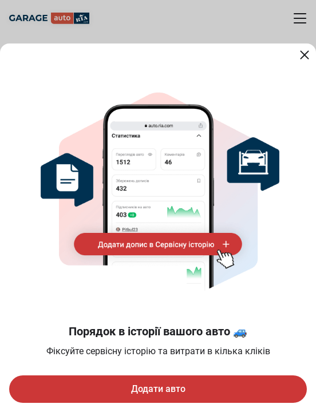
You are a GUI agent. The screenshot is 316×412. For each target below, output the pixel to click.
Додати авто (158, 388)
